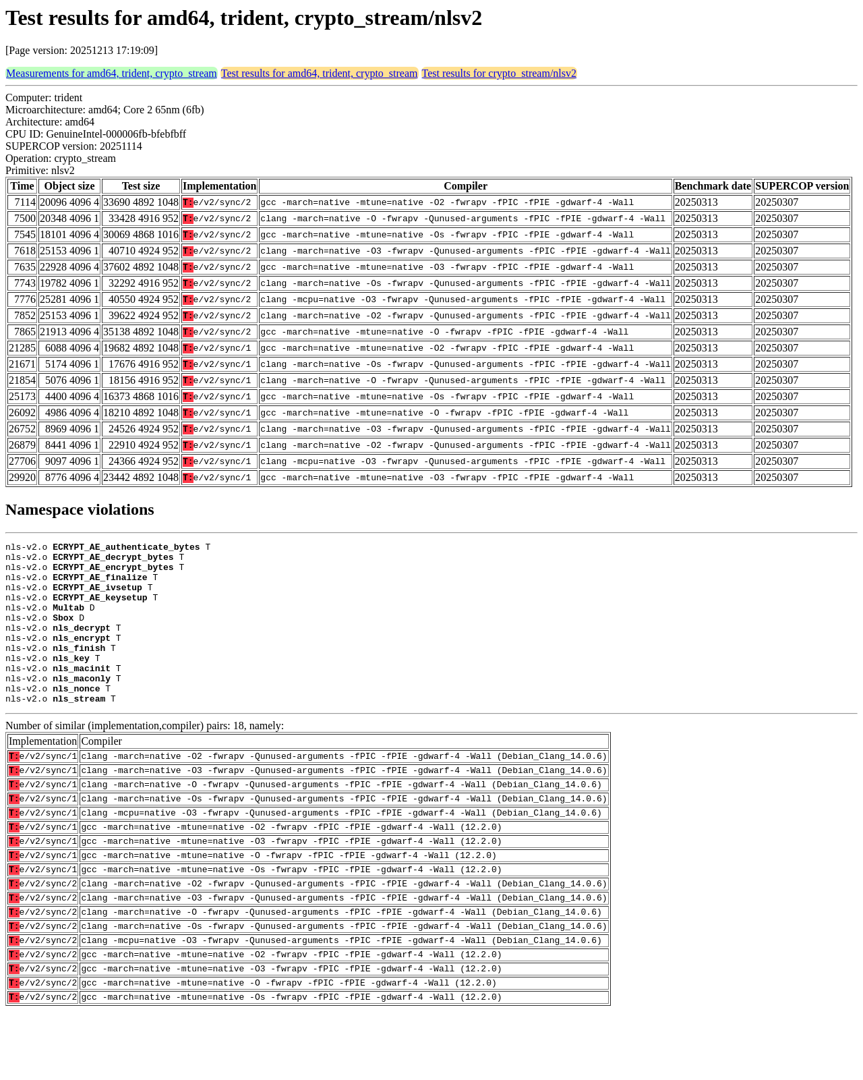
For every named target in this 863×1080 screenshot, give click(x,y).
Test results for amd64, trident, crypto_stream (319, 73)
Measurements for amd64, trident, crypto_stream (111, 73)
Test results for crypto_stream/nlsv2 (499, 73)
